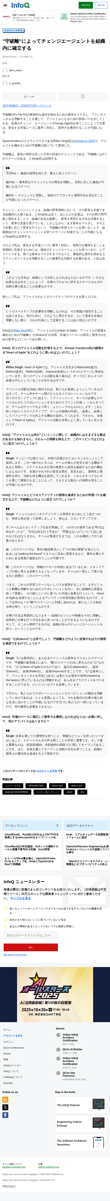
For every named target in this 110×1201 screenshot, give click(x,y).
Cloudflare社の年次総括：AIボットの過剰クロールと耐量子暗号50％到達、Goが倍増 (32, 851)
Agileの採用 (58, 786)
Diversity (8, 1088)
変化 (83, 793)
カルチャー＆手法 (14, 31)
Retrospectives (36, 786)
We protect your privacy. (15, 959)
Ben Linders (16, 71)
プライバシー (9, 1194)
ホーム (7, 1035)
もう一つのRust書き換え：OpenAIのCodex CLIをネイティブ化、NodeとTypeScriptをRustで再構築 (30, 864)
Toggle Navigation (5, 5)
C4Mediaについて (13, 1082)
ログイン (9, 1047)
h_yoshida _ (16, 84)
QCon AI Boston (72, 1054)
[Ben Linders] (5, 71)
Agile (69, 793)
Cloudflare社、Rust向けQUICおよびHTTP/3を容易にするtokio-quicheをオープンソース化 (32, 839)
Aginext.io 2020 (85, 142)
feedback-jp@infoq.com (14, 1174)
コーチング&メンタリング (48, 793)
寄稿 (6, 1065)
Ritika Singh (21, 331)
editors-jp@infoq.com (48, 1174)
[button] (31, 952)
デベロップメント (17, 828)
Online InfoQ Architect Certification (70, 1043)
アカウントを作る (13, 1041)
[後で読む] (82, 97)
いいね (31, 97)
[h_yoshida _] (5, 84)
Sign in (100, 5)
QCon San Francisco (69, 1080)
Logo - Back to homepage (21, 4)
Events (7, 1059)
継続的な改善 (77, 786)
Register (85, 5)
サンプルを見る (20, 902)
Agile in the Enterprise (17, 793)
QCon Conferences (14, 1053)
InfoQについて (11, 1076)
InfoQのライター (13, 1071)
